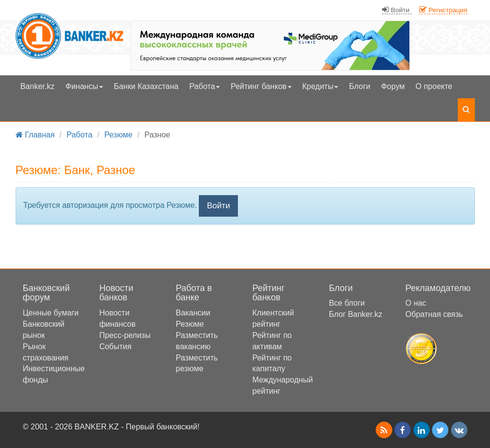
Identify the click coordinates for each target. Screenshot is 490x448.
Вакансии (193, 313)
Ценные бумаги (51, 313)
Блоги (359, 86)
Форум (393, 86)
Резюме (190, 324)
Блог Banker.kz (355, 314)
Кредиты (320, 86)
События (115, 346)
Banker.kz (38, 86)
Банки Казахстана (146, 86)
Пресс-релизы (124, 335)
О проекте (434, 86)
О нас (415, 303)
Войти (218, 205)
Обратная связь (434, 314)
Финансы (84, 86)
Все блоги (347, 303)
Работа (204, 86)
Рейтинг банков (261, 86)
